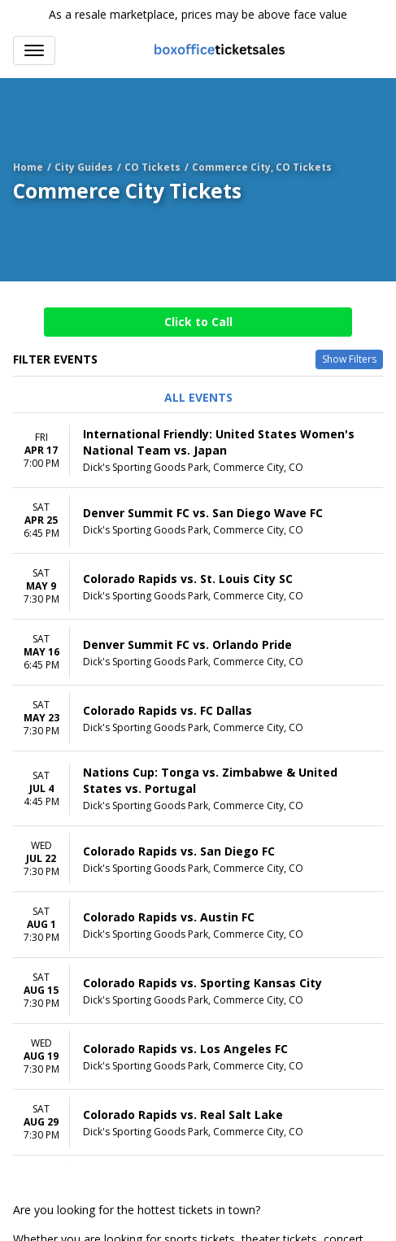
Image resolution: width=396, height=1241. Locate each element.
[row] (198, 450)
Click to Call (198, 321)
